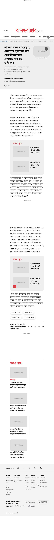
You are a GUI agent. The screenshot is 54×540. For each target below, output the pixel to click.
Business (8, 492)
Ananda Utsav (35, 478)
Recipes (27, 482)
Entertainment (10, 490)
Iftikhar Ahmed (29, 317)
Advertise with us (44, 483)
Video (33, 482)
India (7, 482)
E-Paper (5, 30)
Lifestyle (27, 478)
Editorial (16, 478)
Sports (7, 487)
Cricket (6, 41)
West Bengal (9, 480)
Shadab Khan (16, 317)
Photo (33, 480)
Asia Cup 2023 (16, 312)
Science (8, 494)
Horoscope (28, 489)
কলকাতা (24, 37)
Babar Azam (28, 312)
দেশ (40, 37)
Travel (26, 480)
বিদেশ (45, 37)
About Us (42, 480)
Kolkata (8, 478)
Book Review (27, 485)
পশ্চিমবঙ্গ (33, 37)
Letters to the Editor (18, 481)
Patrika (33, 487)
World (7, 485)
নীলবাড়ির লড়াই (15, 37)
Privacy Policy (43, 486)
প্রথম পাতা (6, 37)
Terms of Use (43, 478)
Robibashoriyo (35, 485)
